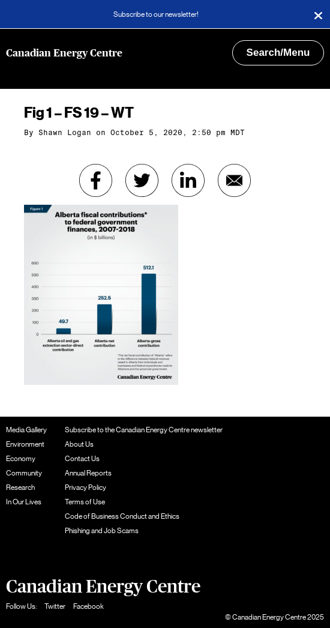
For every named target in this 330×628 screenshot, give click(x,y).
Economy (20, 458)
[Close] (318, 14)
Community (24, 473)
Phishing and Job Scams (102, 530)
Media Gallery (26, 429)
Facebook (88, 606)
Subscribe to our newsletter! (156, 14)
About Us (79, 444)
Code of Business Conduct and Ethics (122, 516)
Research (20, 487)
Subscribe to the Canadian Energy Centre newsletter (144, 429)
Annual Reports (88, 473)
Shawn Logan (64, 132)
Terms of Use (85, 502)
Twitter (54, 606)
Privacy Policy (85, 487)
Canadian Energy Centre (64, 53)
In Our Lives (23, 502)
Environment (25, 444)
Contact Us (82, 458)
